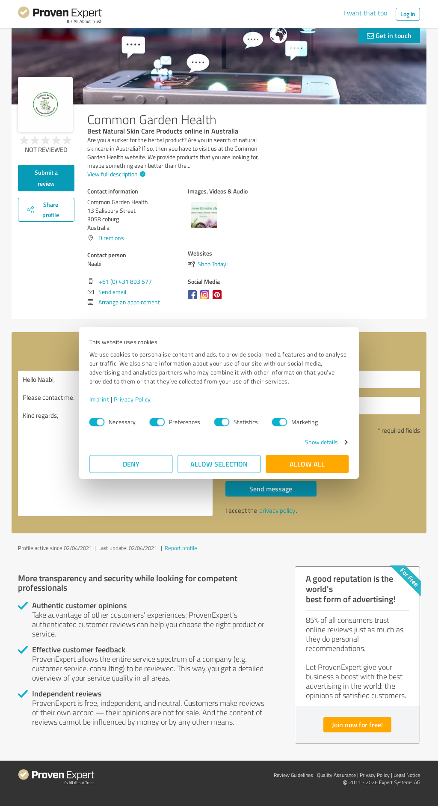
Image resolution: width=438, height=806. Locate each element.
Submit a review (46, 177)
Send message (270, 489)
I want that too (365, 13)
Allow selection (219, 464)
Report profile (181, 548)
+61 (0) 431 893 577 (125, 281)
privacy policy (277, 510)
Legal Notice (407, 775)
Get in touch (389, 35)
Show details (321, 442)
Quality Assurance (336, 775)
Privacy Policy (132, 399)
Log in (407, 14)
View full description (115, 174)
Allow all (307, 464)
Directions (111, 238)
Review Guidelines (293, 775)
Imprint (99, 399)
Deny (131, 464)
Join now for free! (357, 724)
